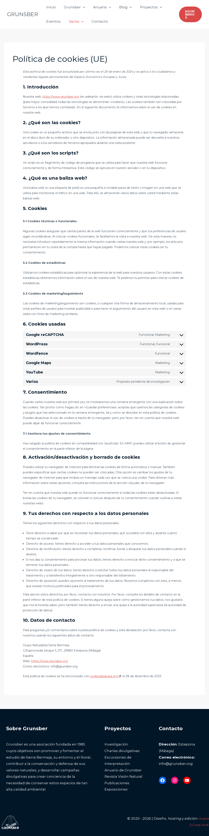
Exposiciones (116, 789)
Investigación (116, 744)
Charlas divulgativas (122, 751)
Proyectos (145, 7)
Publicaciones (116, 783)
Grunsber (72, 7)
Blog (121, 7)
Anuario (99, 7)
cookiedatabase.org (104, 676)
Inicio (50, 7)
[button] (81, 7)
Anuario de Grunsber (123, 770)
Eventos (53, 21)
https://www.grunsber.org (60, 96)
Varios (74, 21)
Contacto (97, 21)
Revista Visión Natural (123, 776)
